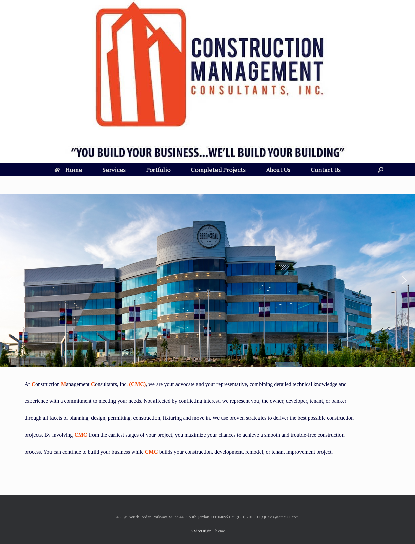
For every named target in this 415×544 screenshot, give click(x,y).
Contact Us (326, 170)
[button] (10, 280)
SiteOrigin (203, 531)
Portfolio (158, 170)
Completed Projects (218, 170)
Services (114, 170)
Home (68, 170)
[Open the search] (381, 169)
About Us (278, 170)
